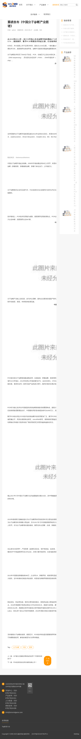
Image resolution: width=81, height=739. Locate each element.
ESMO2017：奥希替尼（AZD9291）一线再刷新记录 (70, 39)
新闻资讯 (57, 5)
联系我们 (47, 14)
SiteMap (76, 734)
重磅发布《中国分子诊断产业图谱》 (70, 35)
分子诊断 (16, 647)
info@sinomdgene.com (14, 712)
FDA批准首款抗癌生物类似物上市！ (25, 662)
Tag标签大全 (6, 726)
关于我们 (31, 5)
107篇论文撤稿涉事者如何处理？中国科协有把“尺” (70, 32)
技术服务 (35, 14)
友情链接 (5, 720)
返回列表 (47, 661)
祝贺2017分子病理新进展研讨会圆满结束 (70, 25)
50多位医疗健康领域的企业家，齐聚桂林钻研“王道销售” (70, 28)
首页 (20, 5)
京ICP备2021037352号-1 (40, 734)
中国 (24, 647)
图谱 (30, 647)
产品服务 (44, 5)
